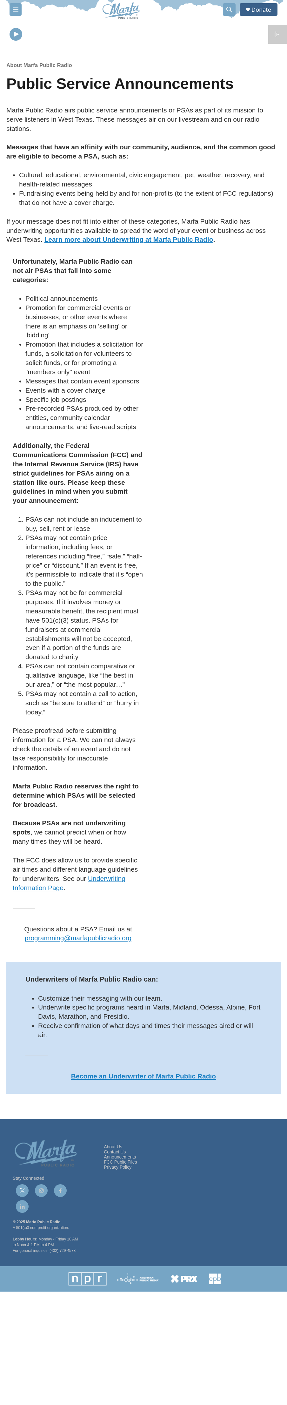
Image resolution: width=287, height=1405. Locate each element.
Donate (261, 9)
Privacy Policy (117, 1168)
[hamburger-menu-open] (16, 9)
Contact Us (115, 1153)
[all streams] (277, 34)
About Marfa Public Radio (39, 67)
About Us (113, 1148)
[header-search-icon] (229, 9)
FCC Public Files (120, 1163)
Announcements (120, 1158)
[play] (16, 35)
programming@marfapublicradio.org (78, 939)
